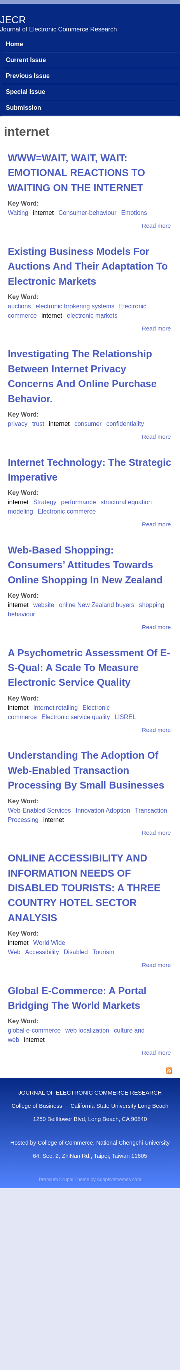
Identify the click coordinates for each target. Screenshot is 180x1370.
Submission (23, 107)
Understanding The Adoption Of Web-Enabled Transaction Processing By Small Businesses (86, 770)
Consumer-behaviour (87, 212)
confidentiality (125, 423)
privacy (18, 423)
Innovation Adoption (102, 810)
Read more (156, 225)
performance (78, 502)
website (43, 605)
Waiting (18, 212)
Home (14, 44)
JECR (13, 19)
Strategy (44, 502)
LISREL (125, 717)
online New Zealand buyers (97, 605)
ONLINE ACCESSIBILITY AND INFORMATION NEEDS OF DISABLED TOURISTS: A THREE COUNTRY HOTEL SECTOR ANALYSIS (84, 888)
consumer (87, 423)
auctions (19, 306)
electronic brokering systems (75, 306)
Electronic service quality (76, 717)
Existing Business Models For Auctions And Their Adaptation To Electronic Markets (88, 266)
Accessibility (42, 952)
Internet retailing (55, 707)
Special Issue (25, 91)
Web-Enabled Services (39, 810)
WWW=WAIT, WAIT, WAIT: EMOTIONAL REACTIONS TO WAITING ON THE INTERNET (76, 172)
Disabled (76, 952)
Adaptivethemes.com (119, 1179)
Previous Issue (28, 76)
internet (43, 212)
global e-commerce (34, 1030)
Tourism (103, 952)
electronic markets (92, 315)
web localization (87, 1030)
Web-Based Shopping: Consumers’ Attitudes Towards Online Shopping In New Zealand (85, 565)
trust (38, 423)
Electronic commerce (67, 511)
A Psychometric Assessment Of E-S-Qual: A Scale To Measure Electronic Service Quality (89, 667)
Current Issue (26, 60)
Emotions (134, 212)
